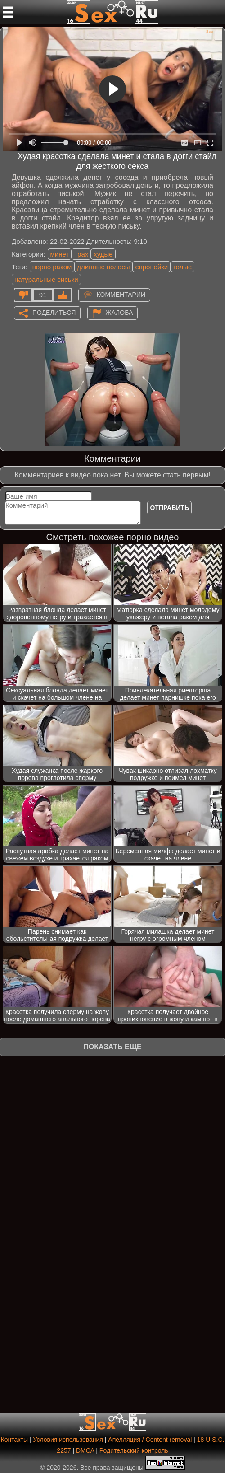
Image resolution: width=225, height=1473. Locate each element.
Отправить (169, 507)
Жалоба (119, 312)
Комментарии (121, 294)
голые (182, 267)
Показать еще (112, 1047)
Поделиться (54, 312)
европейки (151, 267)
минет (59, 254)
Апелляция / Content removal (150, 1439)
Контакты (14, 1439)
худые (103, 254)
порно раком (52, 267)
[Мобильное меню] (8, 12)
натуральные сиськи (46, 279)
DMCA (85, 1450)
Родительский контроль (133, 1450)
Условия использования (68, 1439)
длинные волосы (103, 267)
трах (81, 254)
